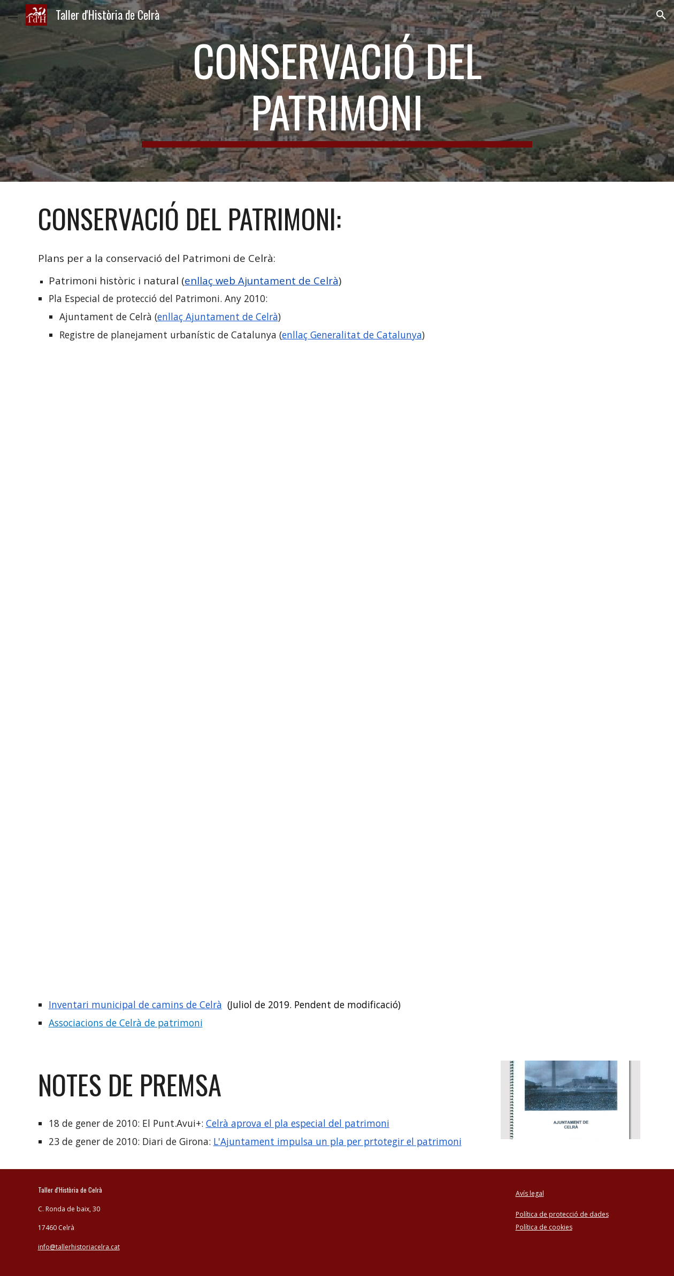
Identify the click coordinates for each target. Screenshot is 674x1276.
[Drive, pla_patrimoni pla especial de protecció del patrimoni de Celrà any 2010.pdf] (337, 659)
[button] (13, 14)
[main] (337, 91)
